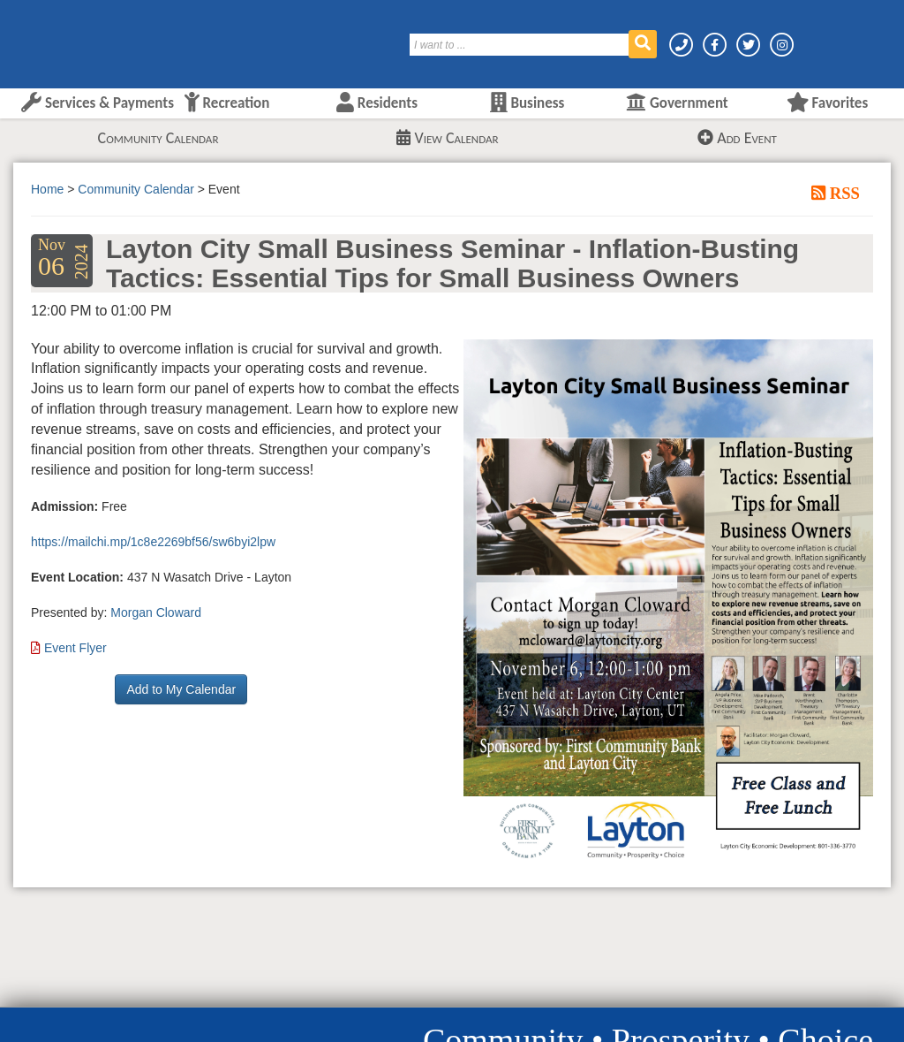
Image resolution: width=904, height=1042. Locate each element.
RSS (842, 193)
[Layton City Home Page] (66, 38)
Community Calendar (158, 138)
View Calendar (447, 138)
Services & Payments (97, 103)
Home (47, 189)
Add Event (737, 138)
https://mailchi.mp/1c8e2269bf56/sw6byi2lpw (153, 542)
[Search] (520, 45)
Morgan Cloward (155, 612)
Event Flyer (75, 648)
